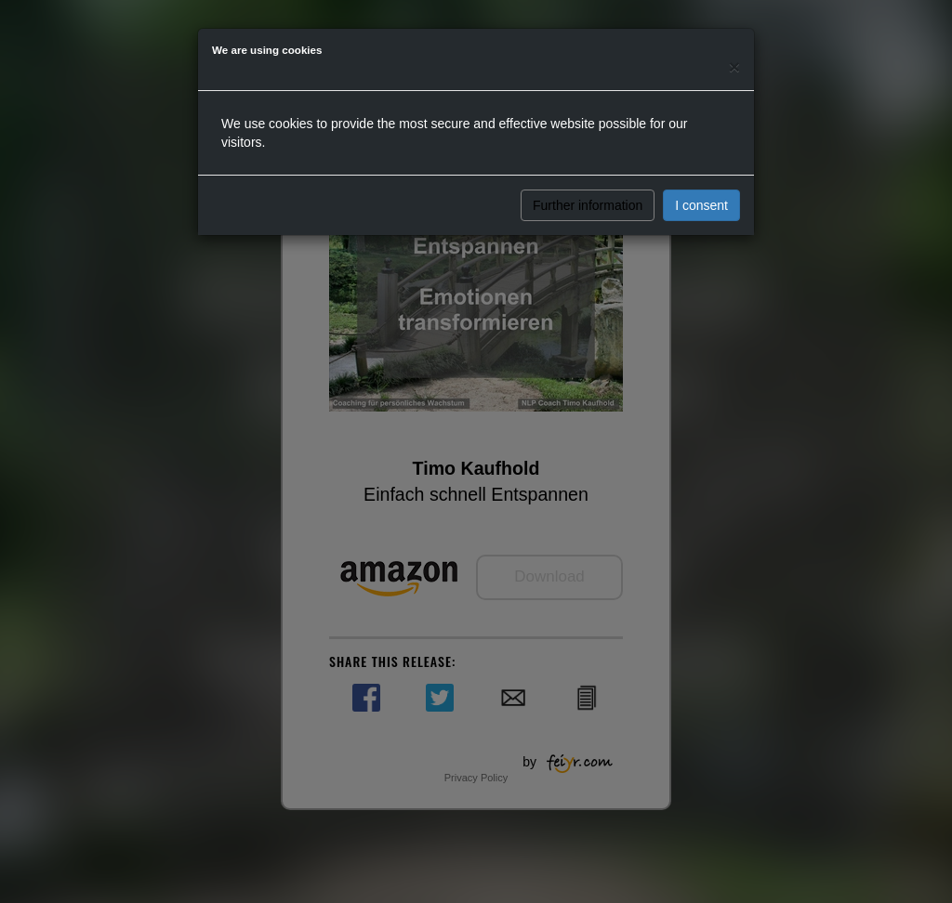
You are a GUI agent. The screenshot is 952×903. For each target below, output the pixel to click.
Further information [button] (587, 205)
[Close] (734, 66)
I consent (701, 205)
